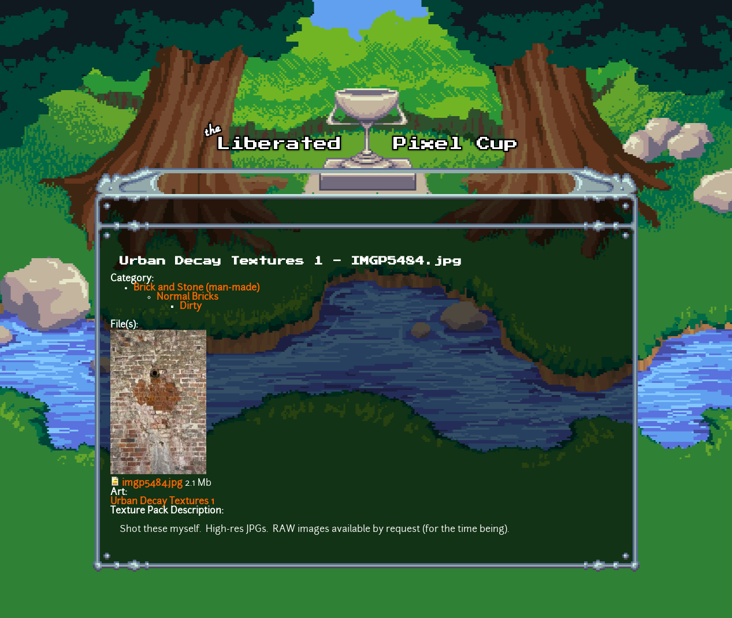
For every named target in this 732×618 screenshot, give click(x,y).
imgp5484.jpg (152, 483)
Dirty (191, 306)
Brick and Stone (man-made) (196, 288)
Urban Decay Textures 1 (162, 502)
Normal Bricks (187, 297)
